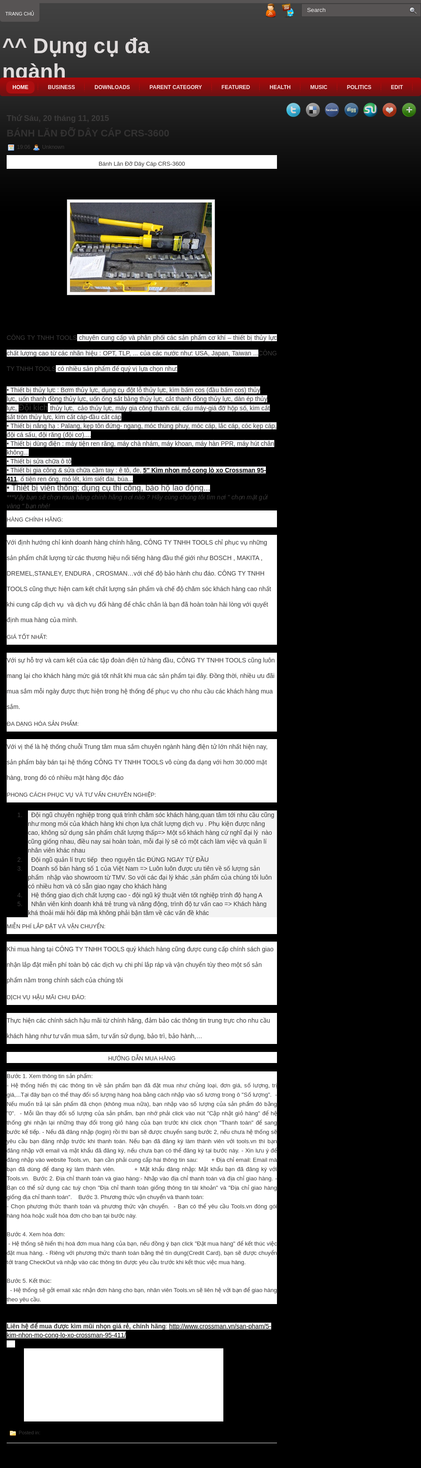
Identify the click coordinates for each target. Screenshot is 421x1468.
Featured (236, 87)
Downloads (112, 87)
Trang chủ (19, 13)
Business (61, 87)
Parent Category (175, 87)
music (318, 87)
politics (359, 87)
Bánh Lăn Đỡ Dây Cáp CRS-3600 (88, 133)
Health (280, 87)
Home (20, 87)
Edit (397, 87)
